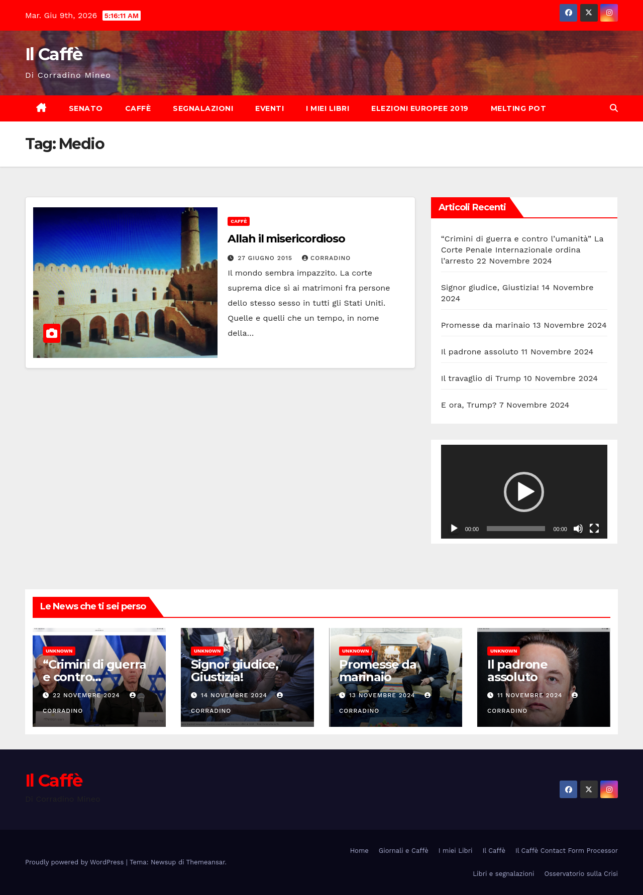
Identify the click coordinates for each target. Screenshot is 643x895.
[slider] (516, 528)
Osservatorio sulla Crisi (581, 873)
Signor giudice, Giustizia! (490, 287)
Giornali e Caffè (403, 850)
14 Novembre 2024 (235, 695)
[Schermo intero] (594, 529)
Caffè (138, 108)
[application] (524, 491)
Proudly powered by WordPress (75, 862)
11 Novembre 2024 (531, 695)
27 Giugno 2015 (266, 258)
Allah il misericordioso (286, 238)
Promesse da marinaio (485, 325)
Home (359, 850)
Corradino (326, 258)
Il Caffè (53, 54)
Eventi (269, 108)
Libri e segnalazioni (503, 873)
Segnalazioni (203, 108)
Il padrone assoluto (479, 351)
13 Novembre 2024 (383, 695)
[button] (614, 108)
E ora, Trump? (469, 405)
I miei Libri (327, 108)
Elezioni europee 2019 (420, 108)
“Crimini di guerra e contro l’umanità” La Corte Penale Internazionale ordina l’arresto (522, 250)
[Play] (454, 529)
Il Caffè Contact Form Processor (566, 850)
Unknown (59, 651)
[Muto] (578, 529)
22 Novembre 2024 (88, 695)
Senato (86, 108)
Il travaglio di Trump (481, 378)
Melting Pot (519, 108)
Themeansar (205, 862)
